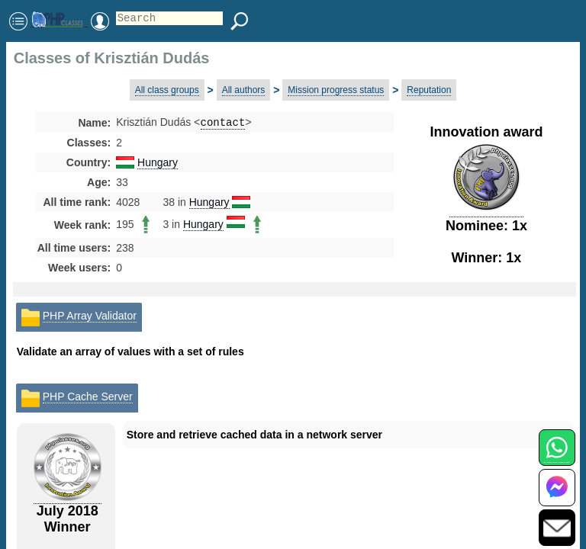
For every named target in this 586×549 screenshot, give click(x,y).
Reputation (429, 90)
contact (223, 123)
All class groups (167, 90)
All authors (244, 90)
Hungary (157, 164)
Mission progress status (336, 90)
